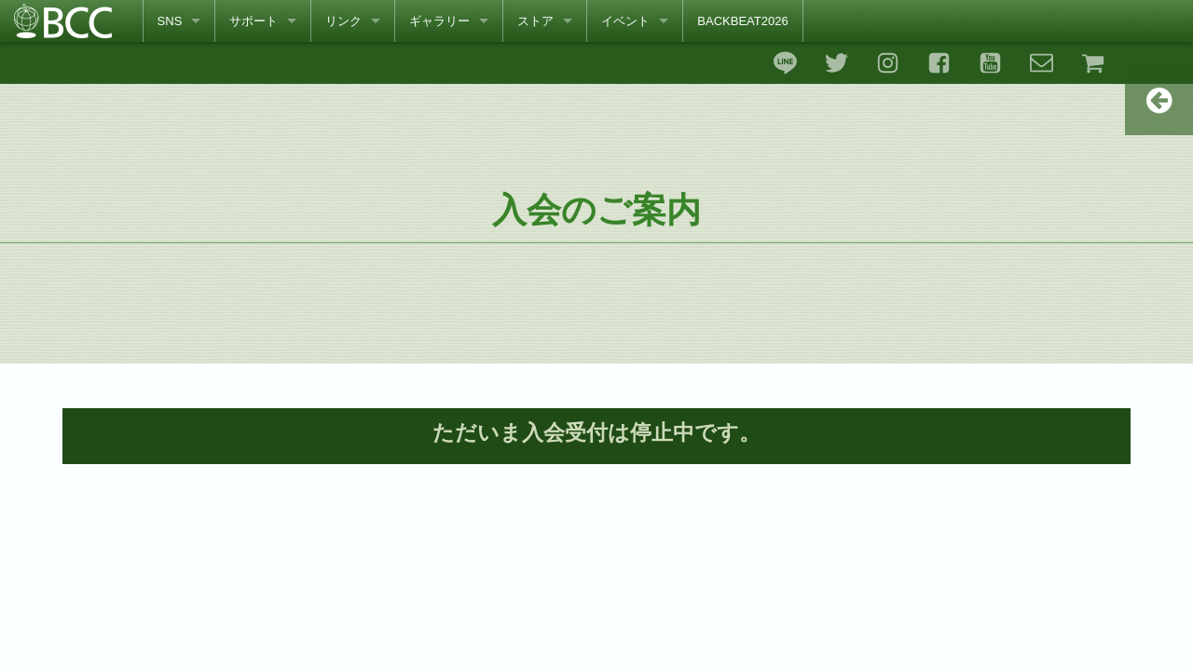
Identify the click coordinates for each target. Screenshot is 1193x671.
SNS (170, 21)
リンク (343, 21)
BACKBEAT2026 (742, 21)
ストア (535, 21)
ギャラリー (439, 21)
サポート (253, 21)
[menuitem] (179, 21)
